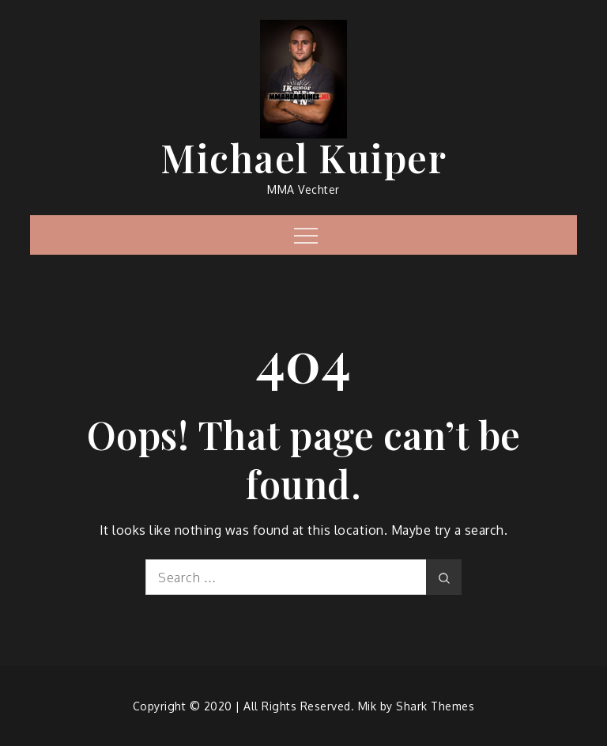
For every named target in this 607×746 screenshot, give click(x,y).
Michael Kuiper (303, 157)
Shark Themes (435, 706)
